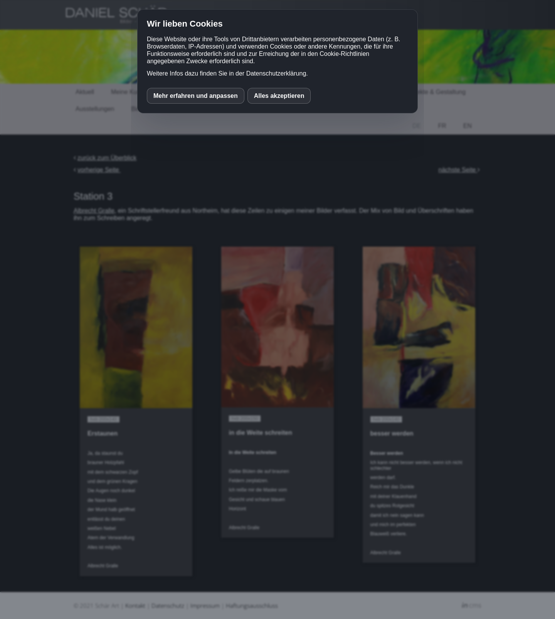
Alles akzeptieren (279, 96)
